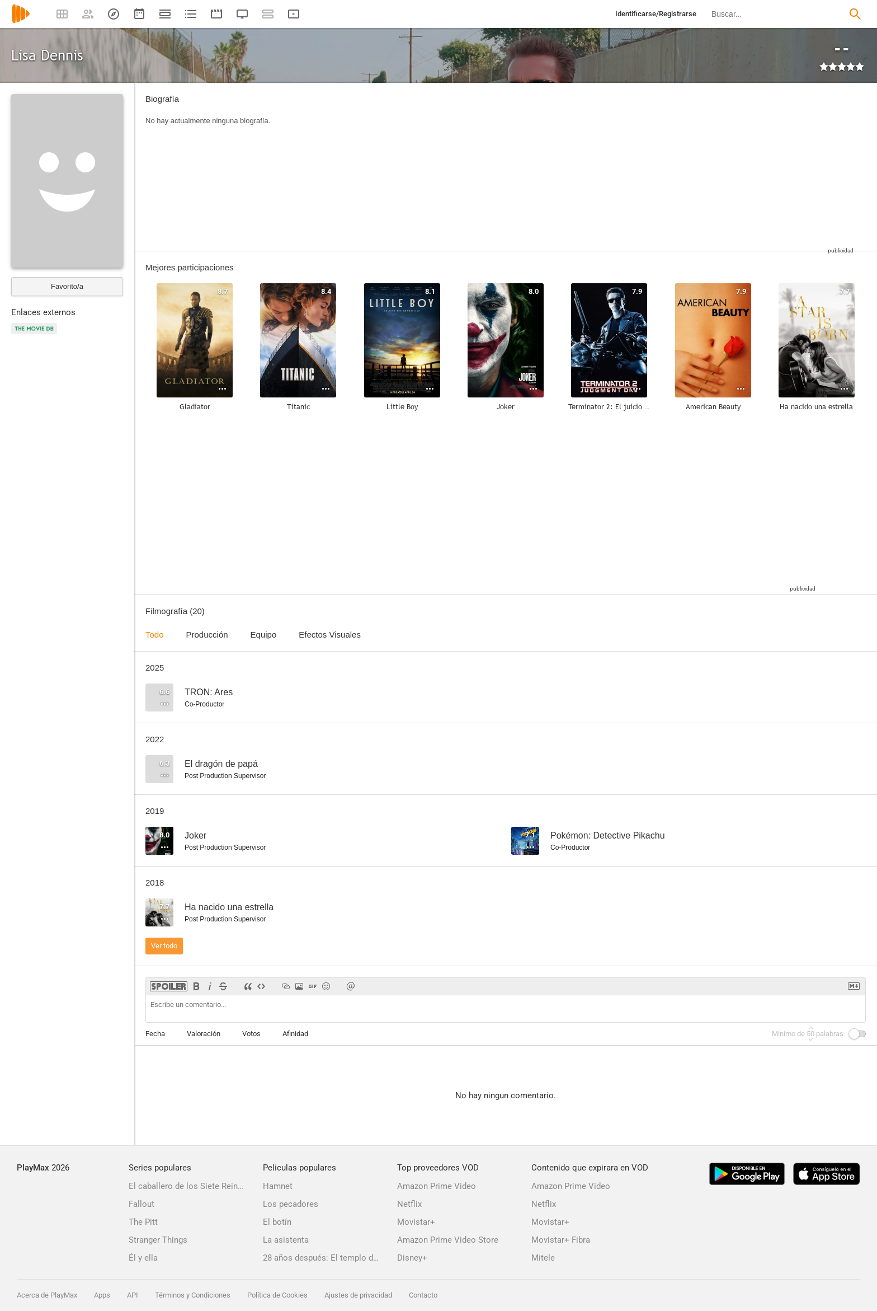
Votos (251, 1033)
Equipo (264, 634)
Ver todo (164, 946)
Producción (207, 634)
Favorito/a (67, 286)
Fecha (155, 1033)
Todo (154, 634)
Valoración (203, 1033)
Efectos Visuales (330, 634)
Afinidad (295, 1033)
